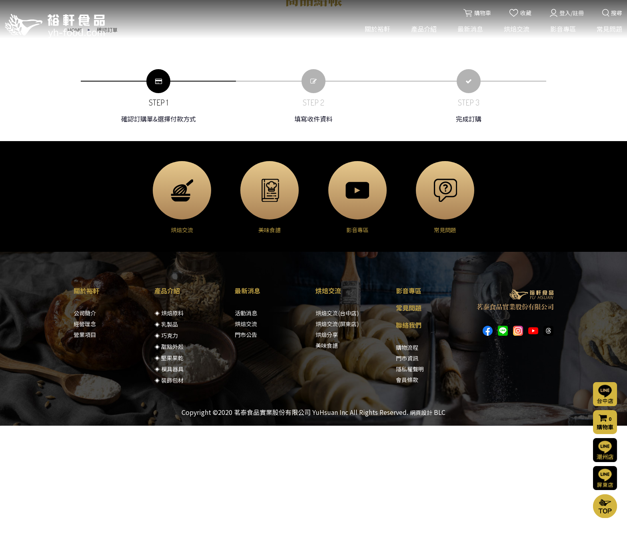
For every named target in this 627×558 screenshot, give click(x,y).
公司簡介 (85, 445)
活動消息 (246, 445)
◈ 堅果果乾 (169, 490)
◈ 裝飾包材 (169, 512)
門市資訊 (407, 490)
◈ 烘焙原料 (169, 445)
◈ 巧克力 (166, 468)
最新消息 (469, 31)
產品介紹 (422, 31)
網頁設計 (421, 545)
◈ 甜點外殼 (169, 479)
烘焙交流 (515, 31)
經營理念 (85, 456)
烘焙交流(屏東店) (337, 456)
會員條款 (407, 512)
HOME (75, 162)
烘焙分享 (326, 467)
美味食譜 (326, 478)
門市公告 (246, 467)
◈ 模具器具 (169, 501)
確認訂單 (107, 162)
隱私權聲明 (410, 501)
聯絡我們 (408, 457)
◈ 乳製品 (166, 456)
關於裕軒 (376, 31)
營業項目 (85, 467)
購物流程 (407, 480)
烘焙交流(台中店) (337, 445)
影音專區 (562, 31)
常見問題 (608, 31)
